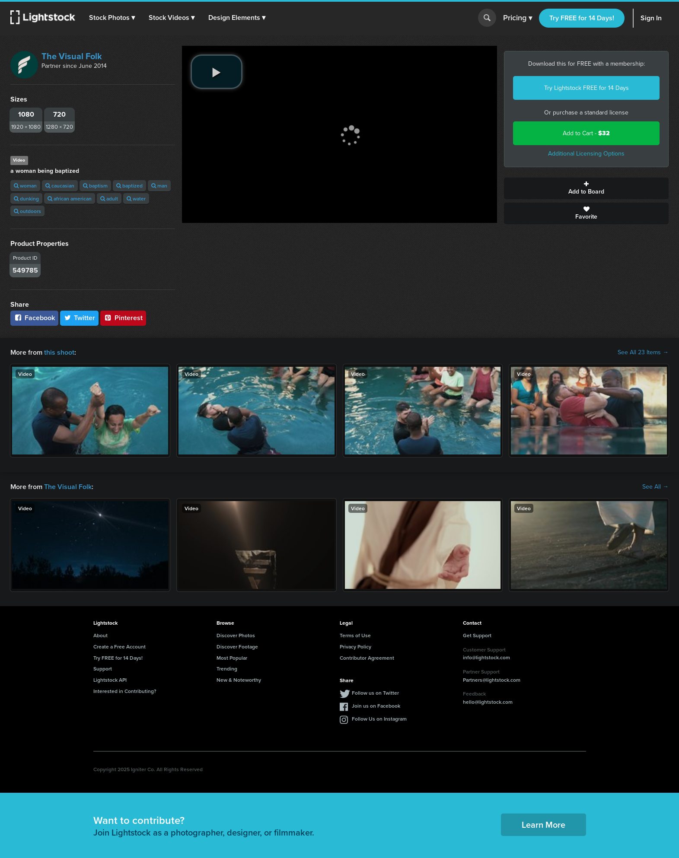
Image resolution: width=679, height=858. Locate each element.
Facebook (34, 318)
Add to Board (586, 188)
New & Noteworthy (239, 679)
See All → (655, 487)
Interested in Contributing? (124, 691)
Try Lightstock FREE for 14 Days (586, 87)
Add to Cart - (586, 133)
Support (102, 668)
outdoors (27, 211)
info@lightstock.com (486, 657)
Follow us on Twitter (375, 692)
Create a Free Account (119, 646)
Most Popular (232, 657)
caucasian (59, 185)
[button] (112, 18)
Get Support (477, 635)
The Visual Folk (71, 56)
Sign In (651, 18)
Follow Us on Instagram (379, 718)
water (136, 198)
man (159, 185)
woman (25, 185)
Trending (227, 668)
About (100, 635)
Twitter (80, 318)
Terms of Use (355, 635)
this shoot (59, 352)
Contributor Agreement (367, 657)
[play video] (216, 71)
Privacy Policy (355, 646)
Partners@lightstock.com (491, 679)
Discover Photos (236, 635)
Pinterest (123, 318)
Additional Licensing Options (586, 153)
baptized (129, 185)
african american (70, 198)
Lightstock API (110, 679)
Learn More (543, 824)
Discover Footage (237, 646)
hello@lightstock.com (488, 701)
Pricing (517, 18)
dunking (26, 198)
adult (109, 198)
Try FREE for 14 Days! (581, 18)
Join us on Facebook (376, 705)
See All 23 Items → (643, 352)
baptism (95, 185)
